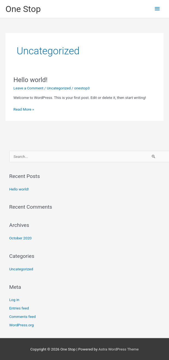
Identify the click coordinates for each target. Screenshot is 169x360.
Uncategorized (59, 88)
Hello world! (30, 80)
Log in (14, 300)
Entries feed (19, 308)
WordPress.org (21, 325)
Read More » (23, 108)
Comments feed (22, 316)
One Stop (23, 9)
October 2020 (20, 238)
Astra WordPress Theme (118, 349)
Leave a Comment (28, 88)
